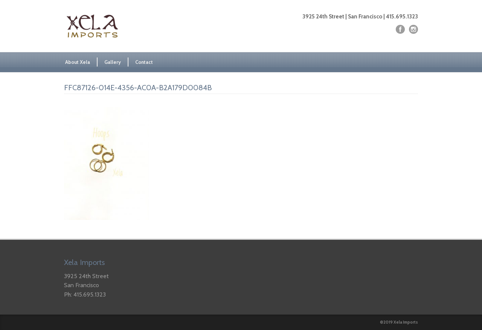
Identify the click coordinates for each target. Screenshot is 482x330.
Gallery (112, 62)
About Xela (77, 62)
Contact (144, 62)
